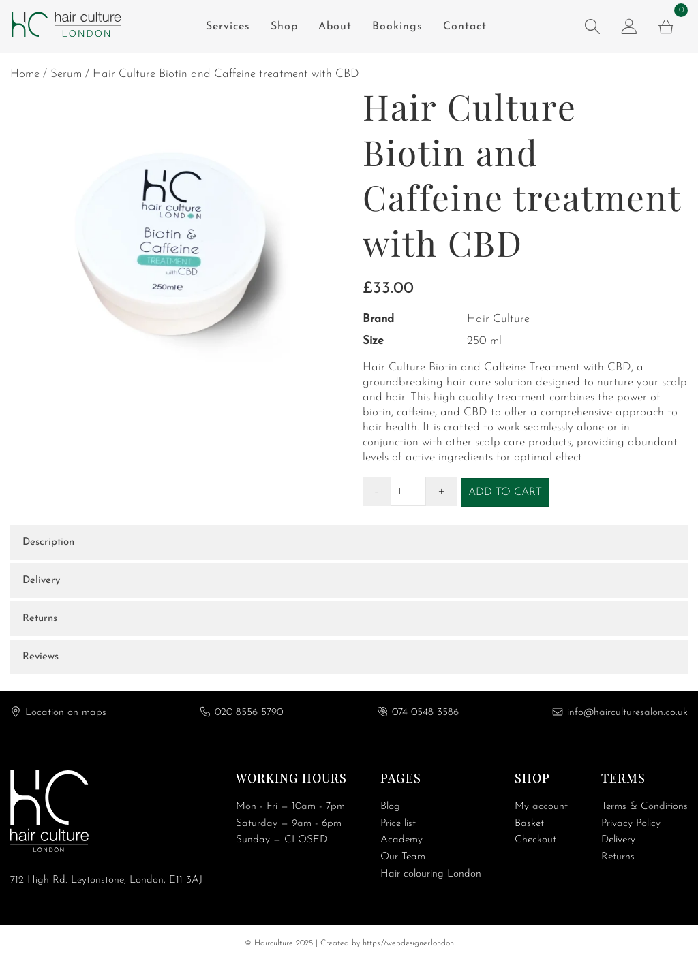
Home (25, 74)
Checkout (535, 840)
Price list (398, 824)
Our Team (402, 857)
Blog (390, 807)
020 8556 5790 (249, 713)
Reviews (40, 657)
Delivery (41, 580)
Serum (66, 74)
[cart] (666, 26)
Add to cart (505, 492)
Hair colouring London (430, 874)
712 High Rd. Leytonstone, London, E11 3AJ (106, 880)
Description (48, 542)
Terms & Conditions (644, 807)
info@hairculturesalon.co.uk (627, 713)
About (335, 26)
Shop (284, 26)
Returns (39, 619)
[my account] (629, 26)
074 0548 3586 (425, 713)
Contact (465, 26)
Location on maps (65, 713)
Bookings (397, 26)
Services (228, 26)
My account (541, 807)
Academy (401, 840)
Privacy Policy (631, 824)
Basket (529, 824)
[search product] (592, 26)
